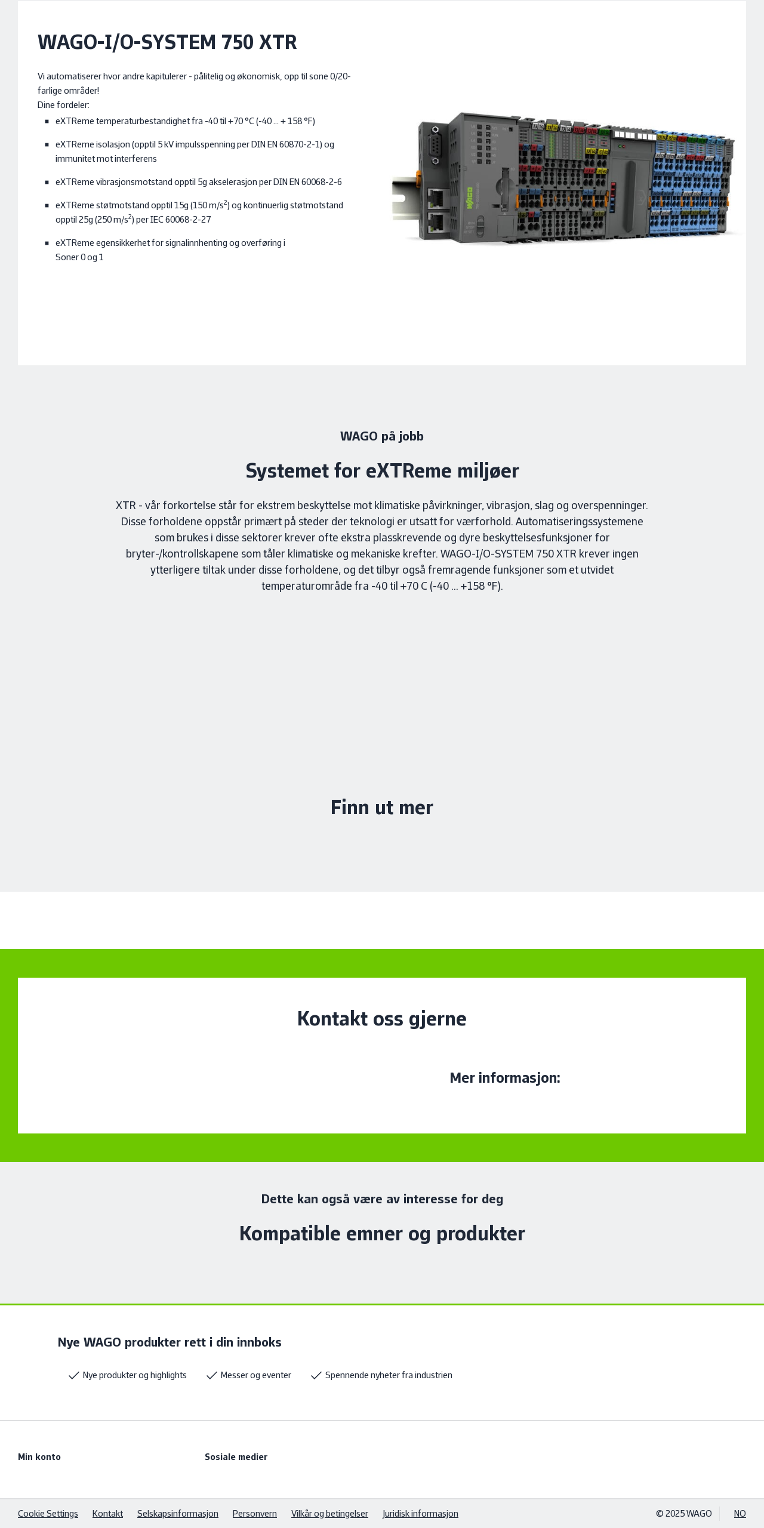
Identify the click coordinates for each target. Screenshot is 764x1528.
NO (740, 1513)
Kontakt (108, 1513)
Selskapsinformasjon (177, 1513)
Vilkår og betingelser (329, 1513)
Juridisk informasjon (420, 1513)
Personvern (255, 1513)
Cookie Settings (48, 1513)
